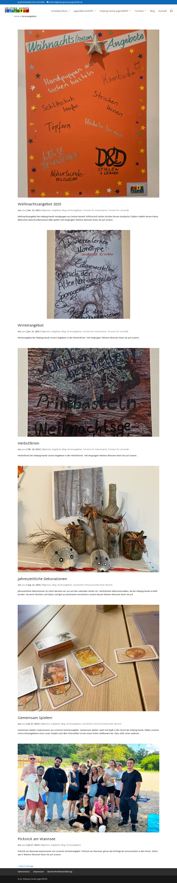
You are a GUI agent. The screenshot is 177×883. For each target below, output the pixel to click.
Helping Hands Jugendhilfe (114, 11)
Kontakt (162, 11)
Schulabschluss (59, 11)
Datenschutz (24, 872)
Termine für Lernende (118, 210)
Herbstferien (28, 443)
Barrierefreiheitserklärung (59, 872)
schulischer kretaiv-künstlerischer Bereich (93, 585)
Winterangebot (31, 325)
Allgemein (46, 210)
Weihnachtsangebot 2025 (39, 204)
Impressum (38, 872)
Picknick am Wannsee (36, 839)
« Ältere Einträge (25, 866)
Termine (139, 11)
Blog (152, 11)
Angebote (56, 210)
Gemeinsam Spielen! (35, 718)
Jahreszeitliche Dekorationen (42, 579)
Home (16, 16)
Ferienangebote (74, 210)
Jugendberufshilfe (83, 11)
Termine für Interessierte (95, 210)
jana (24, 210)
